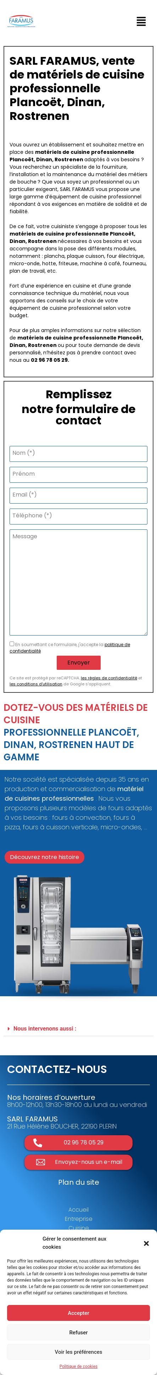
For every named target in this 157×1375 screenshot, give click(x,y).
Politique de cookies (78, 1366)
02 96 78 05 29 (49, 360)
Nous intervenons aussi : (44, 1028)
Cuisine (78, 1228)
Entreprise (78, 1219)
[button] (146, 1243)
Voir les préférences (78, 1352)
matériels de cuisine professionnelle (84, 152)
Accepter (78, 1313)
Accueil (78, 1210)
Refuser (78, 1332)
